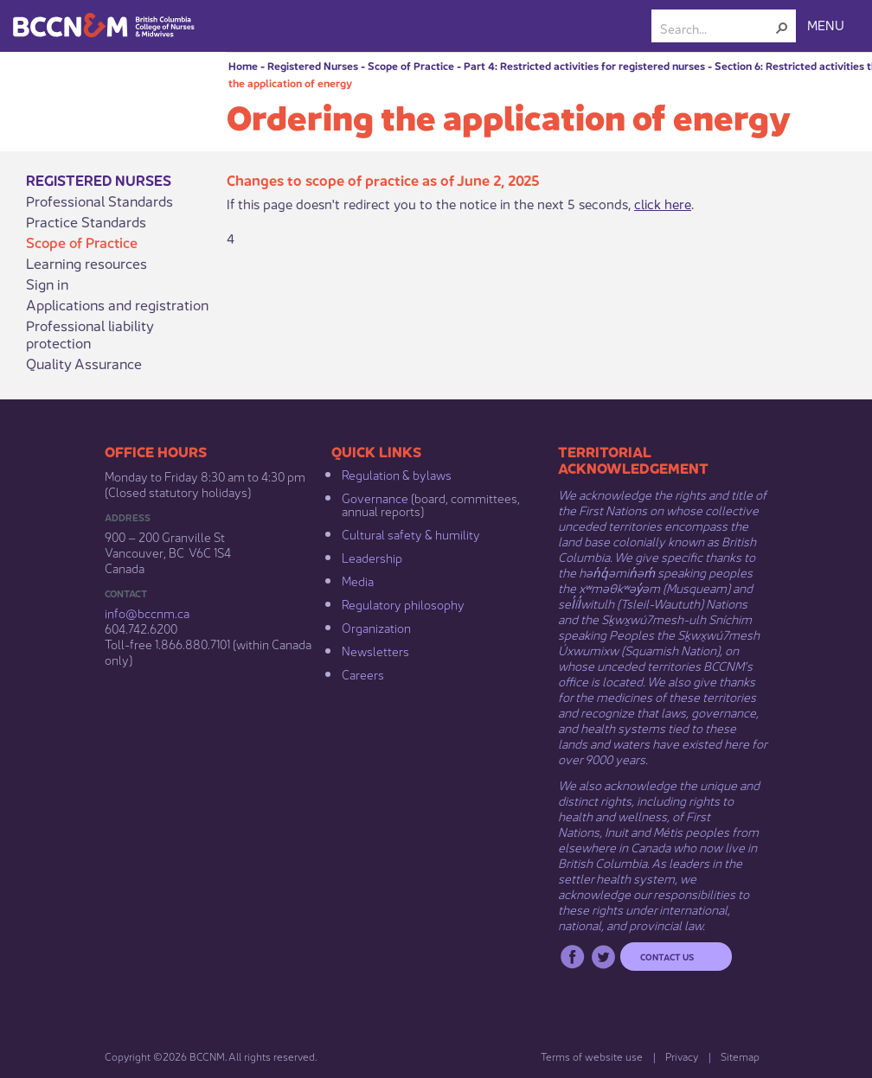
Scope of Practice (411, 65)
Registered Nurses (312, 65)
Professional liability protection (90, 334)
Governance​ (375, 497)
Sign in (47, 283)
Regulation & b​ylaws (397, 473)
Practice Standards (86, 221)
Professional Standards (99, 200)
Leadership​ (372, 556)
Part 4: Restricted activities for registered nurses (584, 65)
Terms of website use (592, 1056)
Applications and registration (117, 304)
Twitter (603, 956)
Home (243, 65)
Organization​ (376, 626)
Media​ (358, 580)
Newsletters (375, 650)
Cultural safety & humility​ (411, 533)
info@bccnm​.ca (147, 612)
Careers (363, 673)
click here (662, 203)
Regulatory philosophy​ (403, 603)
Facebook (572, 956)
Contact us (667, 956)
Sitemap (740, 1056)
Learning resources (86, 262)
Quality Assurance (84, 363)
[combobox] (716, 28)
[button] (782, 27)
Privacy (681, 1056)
